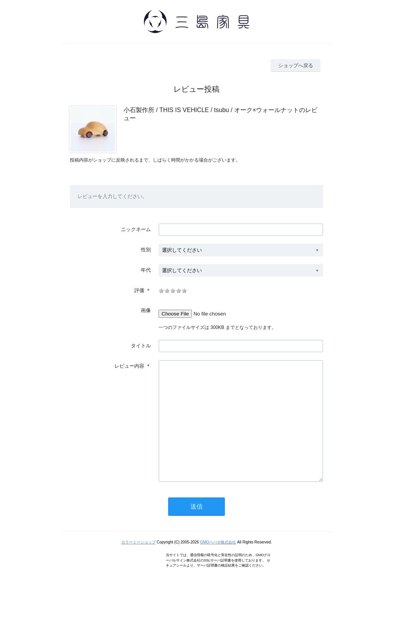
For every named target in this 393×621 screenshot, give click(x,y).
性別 (146, 250)
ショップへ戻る (295, 65)
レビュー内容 (129, 366)
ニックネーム (136, 229)
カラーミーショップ (138, 565)
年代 (146, 270)
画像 (146, 310)
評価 (139, 290)
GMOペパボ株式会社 (218, 565)
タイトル (141, 345)
